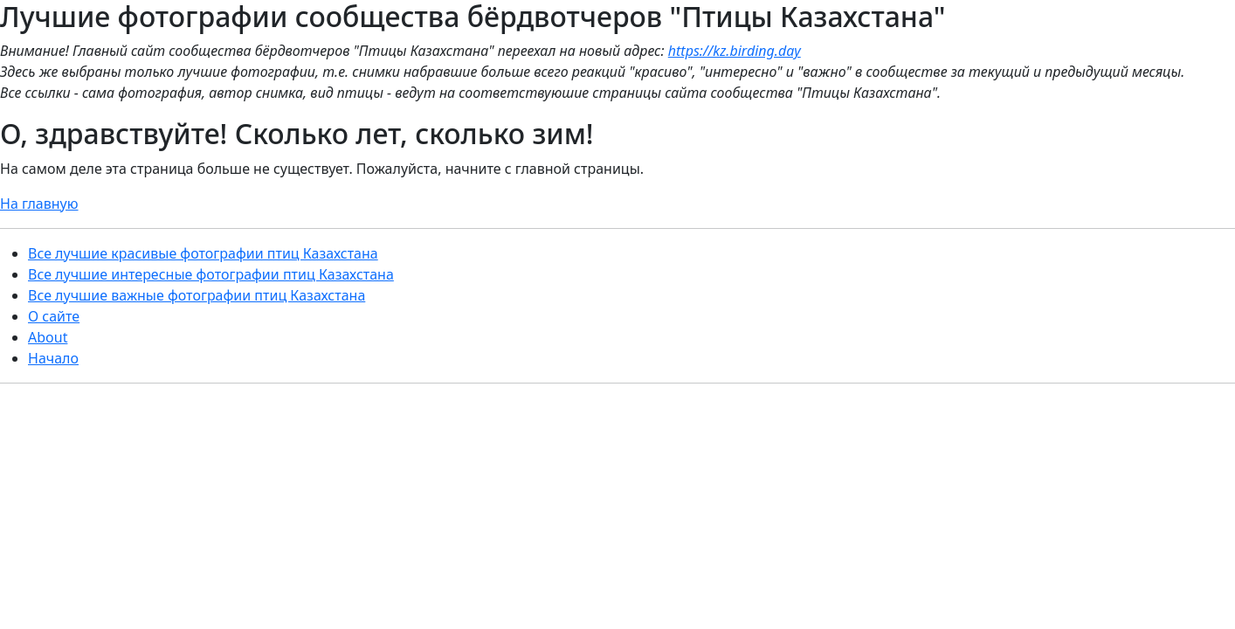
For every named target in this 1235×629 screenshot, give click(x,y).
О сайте (53, 316)
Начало (53, 358)
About (47, 337)
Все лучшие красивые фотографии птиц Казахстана (203, 253)
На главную (39, 203)
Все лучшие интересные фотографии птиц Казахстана (211, 274)
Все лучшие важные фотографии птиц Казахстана (196, 295)
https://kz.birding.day (734, 50)
